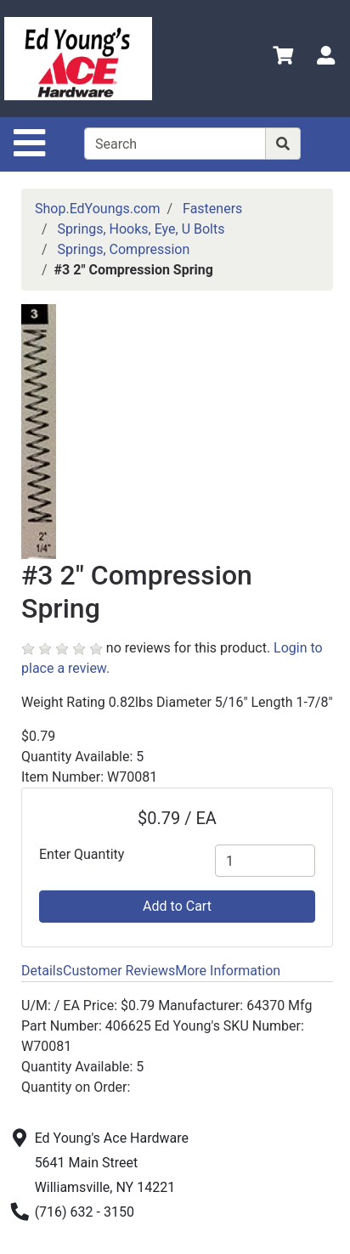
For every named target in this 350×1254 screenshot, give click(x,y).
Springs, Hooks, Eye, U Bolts (141, 229)
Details (42, 971)
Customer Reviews (119, 971)
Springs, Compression (124, 249)
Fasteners (212, 209)
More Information (227, 971)
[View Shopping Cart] (283, 58)
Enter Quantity (81, 854)
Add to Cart (177, 906)
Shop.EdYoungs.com (97, 209)
